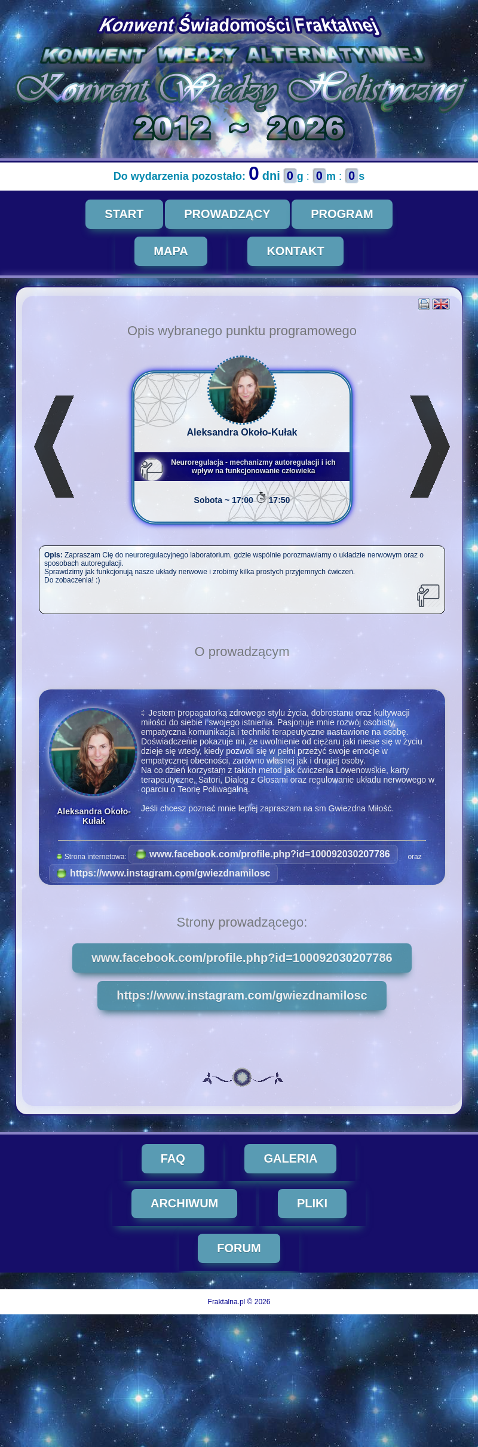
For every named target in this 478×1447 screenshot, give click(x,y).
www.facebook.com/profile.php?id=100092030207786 (263, 854)
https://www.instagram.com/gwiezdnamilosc (163, 873)
